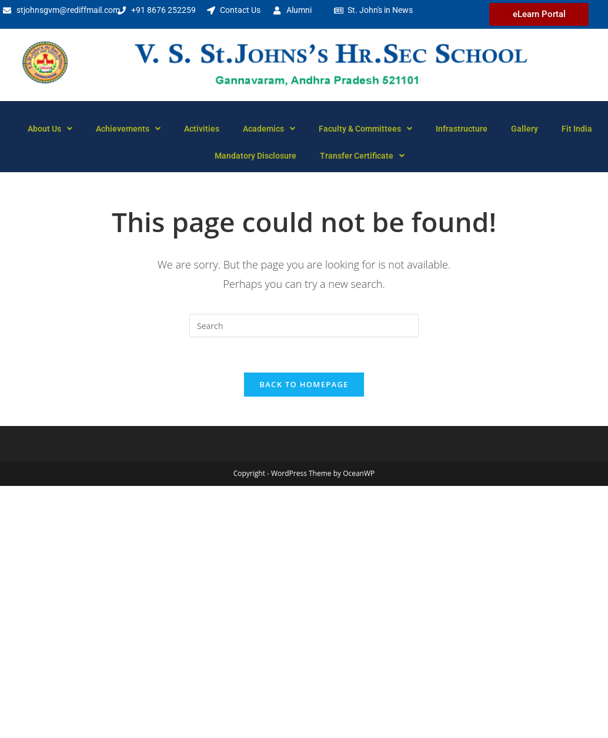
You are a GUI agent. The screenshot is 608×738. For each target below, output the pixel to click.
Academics (269, 129)
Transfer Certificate (362, 156)
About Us (50, 129)
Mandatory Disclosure (255, 155)
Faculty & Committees (365, 129)
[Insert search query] (304, 325)
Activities (201, 128)
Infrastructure (461, 128)
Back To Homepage (303, 384)
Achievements (128, 129)
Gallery (524, 128)
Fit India (577, 128)
